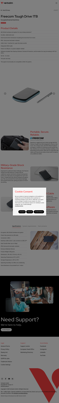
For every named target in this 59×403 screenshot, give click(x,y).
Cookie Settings (39, 211)
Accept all (22, 211)
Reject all (30, 211)
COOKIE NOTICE (19, 206)
